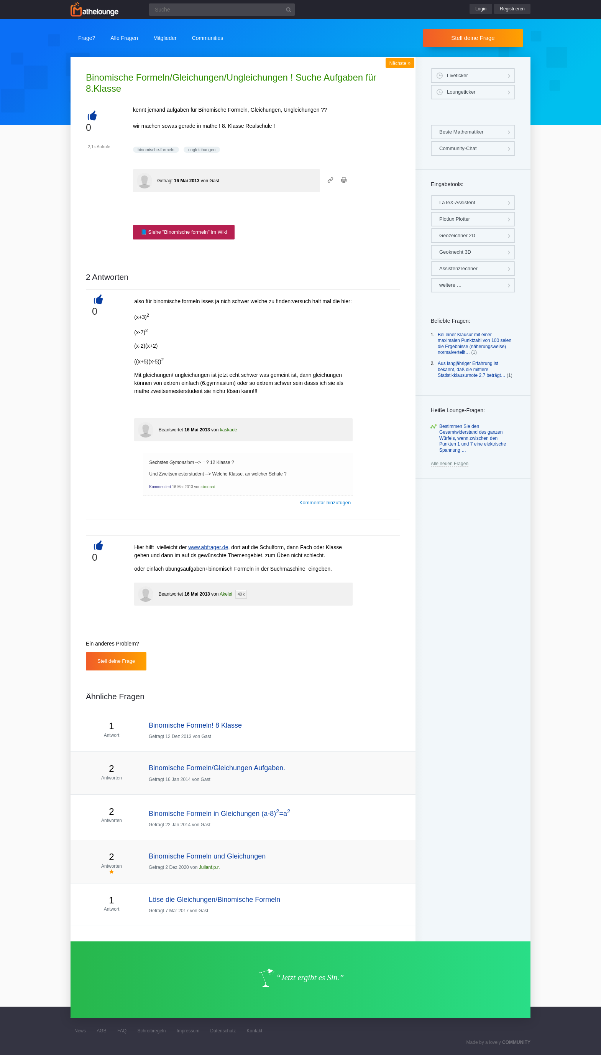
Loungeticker (461, 92)
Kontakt (255, 1031)
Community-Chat (458, 148)
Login (480, 9)
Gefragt (164, 180)
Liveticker (457, 75)
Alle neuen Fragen (449, 463)
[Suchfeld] (222, 9)
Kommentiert (160, 487)
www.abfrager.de (208, 547)
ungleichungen (202, 149)
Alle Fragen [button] (124, 38)
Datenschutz (223, 1031)
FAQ (121, 1031)
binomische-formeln (156, 149)
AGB (101, 1031)
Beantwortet (171, 430)
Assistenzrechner (458, 268)
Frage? (86, 38)
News (80, 1031)
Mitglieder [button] (165, 38)
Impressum (188, 1031)
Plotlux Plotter (454, 219)
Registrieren (512, 9)
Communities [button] (207, 38)
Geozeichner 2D (457, 235)
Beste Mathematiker (461, 132)
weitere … (450, 285)
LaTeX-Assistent (457, 202)
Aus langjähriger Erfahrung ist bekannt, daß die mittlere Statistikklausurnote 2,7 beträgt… (472, 369)
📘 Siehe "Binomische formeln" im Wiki (184, 232)
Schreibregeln (151, 1031)
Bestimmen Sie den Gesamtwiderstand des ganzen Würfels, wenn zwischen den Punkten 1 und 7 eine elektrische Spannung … (472, 438)
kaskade (228, 430)
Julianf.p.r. (209, 867)
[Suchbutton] (288, 9)
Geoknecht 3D (455, 252)
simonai (208, 487)
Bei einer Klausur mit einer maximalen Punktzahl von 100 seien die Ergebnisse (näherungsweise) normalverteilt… (474, 343)
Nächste (400, 63)
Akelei (226, 594)
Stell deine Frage (472, 38)
